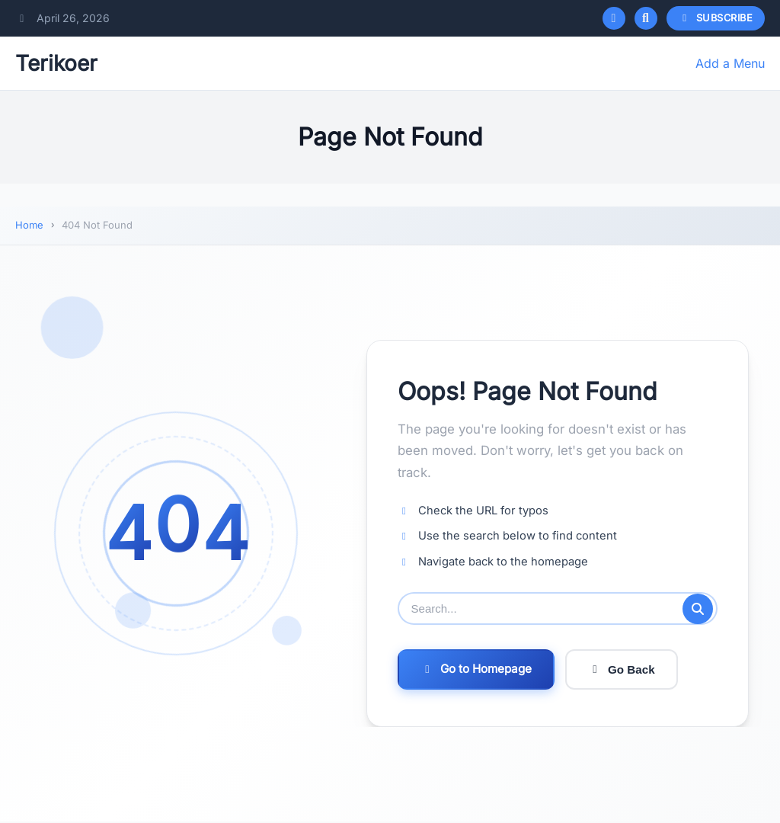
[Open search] (646, 18)
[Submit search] (697, 609)
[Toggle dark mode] (614, 18)
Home (29, 225)
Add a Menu (730, 63)
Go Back (621, 670)
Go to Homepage (476, 670)
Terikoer (56, 63)
